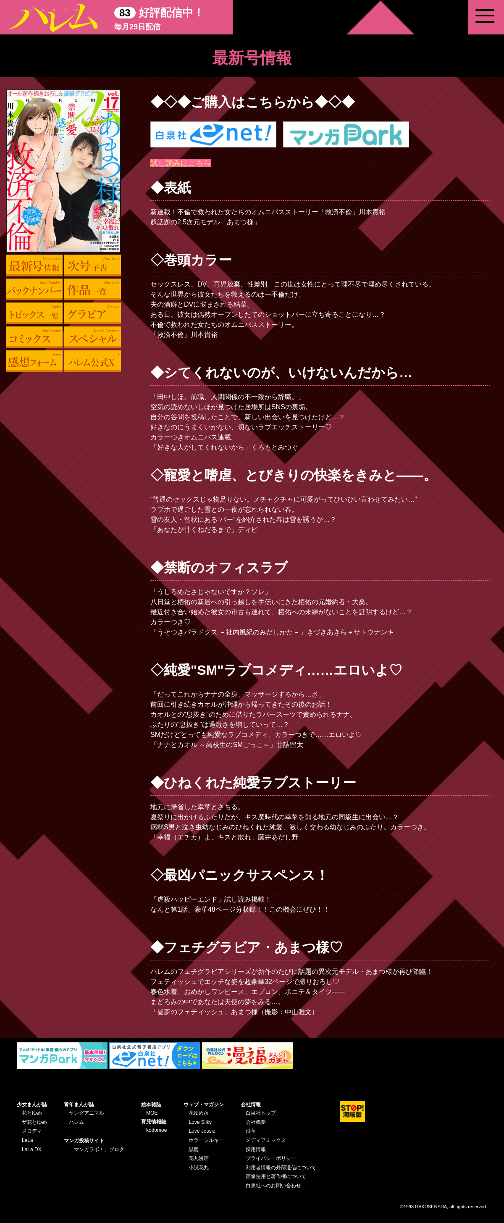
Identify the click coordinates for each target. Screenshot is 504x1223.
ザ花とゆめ (34, 1122)
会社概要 (256, 1122)
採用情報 (256, 1149)
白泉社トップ (261, 1113)
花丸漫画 (199, 1158)
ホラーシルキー (206, 1140)
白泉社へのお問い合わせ (273, 1186)
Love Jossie (202, 1131)
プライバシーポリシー (271, 1158)
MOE (152, 1113)
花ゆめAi (198, 1113)
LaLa (27, 1140)
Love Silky (200, 1122)
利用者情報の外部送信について (281, 1167)
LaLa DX (32, 1149)
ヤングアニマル (86, 1113)
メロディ (32, 1131)
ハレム (76, 1122)
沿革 (251, 1131)
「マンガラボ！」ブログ (96, 1149)
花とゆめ (32, 1113)
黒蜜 (194, 1149)
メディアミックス (266, 1140)
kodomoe (156, 1130)
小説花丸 (199, 1167)
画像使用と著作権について (276, 1176)
